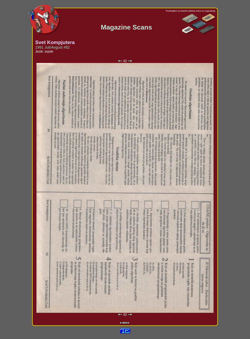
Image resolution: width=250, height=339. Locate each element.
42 (125, 61)
